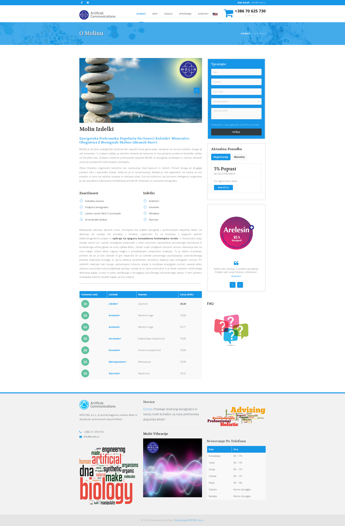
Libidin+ (113, 303)
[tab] (221, 157)
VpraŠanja (185, 13)
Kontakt (203, 13)
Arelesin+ (114, 315)
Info (155, 13)
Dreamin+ (114, 350)
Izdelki (168, 13)
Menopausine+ (117, 361)
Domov (245, 33)
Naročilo (223, 187)
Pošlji (236, 132)
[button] (236, 101)
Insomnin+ (115, 338)
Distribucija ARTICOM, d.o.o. (189, 520)
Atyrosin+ (114, 373)
